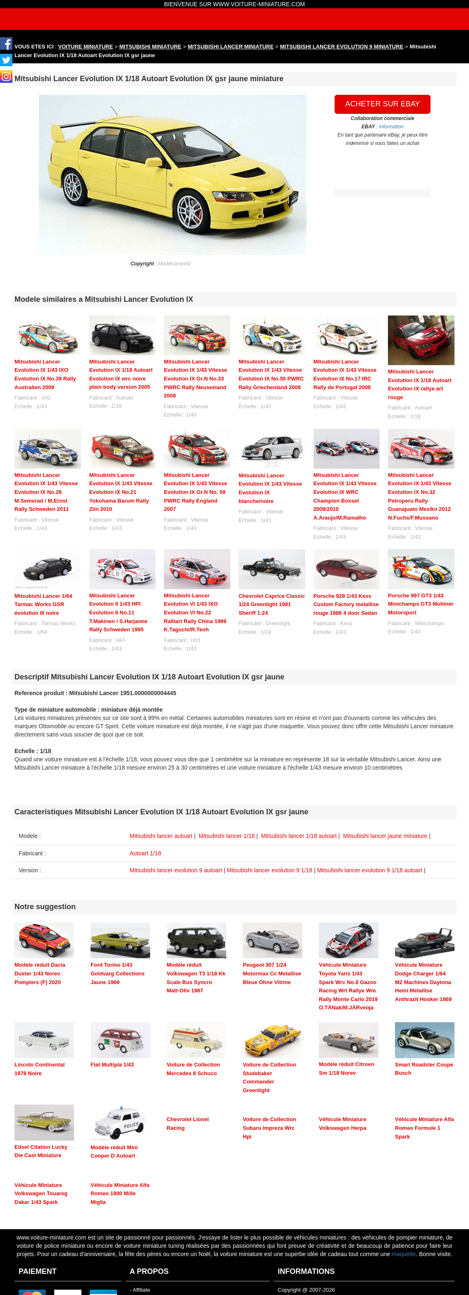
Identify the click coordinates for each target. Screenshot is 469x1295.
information (391, 127)
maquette (404, 1190)
